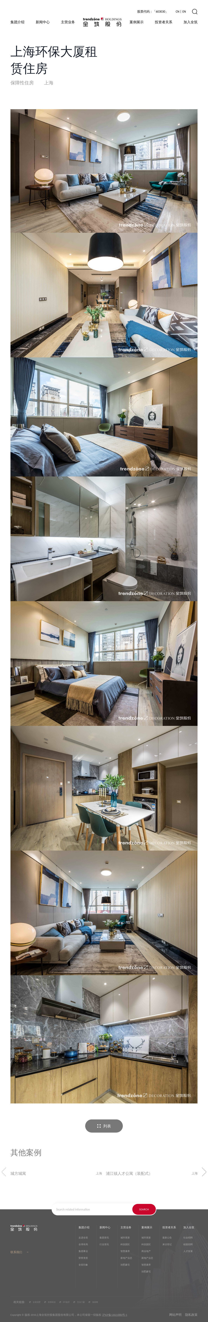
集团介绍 (17, 22)
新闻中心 (43, 22)
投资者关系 (163, 22)
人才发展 (188, 1251)
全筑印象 (83, 1264)
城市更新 (125, 1237)
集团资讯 (104, 1237)
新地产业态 (126, 1258)
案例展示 (137, 22)
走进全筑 (83, 1237)
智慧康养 (125, 1251)
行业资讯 (104, 1244)
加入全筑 (191, 22)
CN (177, 11)
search (144, 1209)
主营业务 (68, 22)
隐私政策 (191, 1315)
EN (184, 11)
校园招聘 (188, 1244)
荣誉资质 (83, 1258)
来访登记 (167, 1244)
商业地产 (146, 1251)
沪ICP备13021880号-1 (114, 1315)
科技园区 (125, 1244)
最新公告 (167, 1237)
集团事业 (83, 1251)
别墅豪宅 (125, 1264)
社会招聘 (188, 1237)
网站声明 (175, 1315)
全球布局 (83, 1244)
